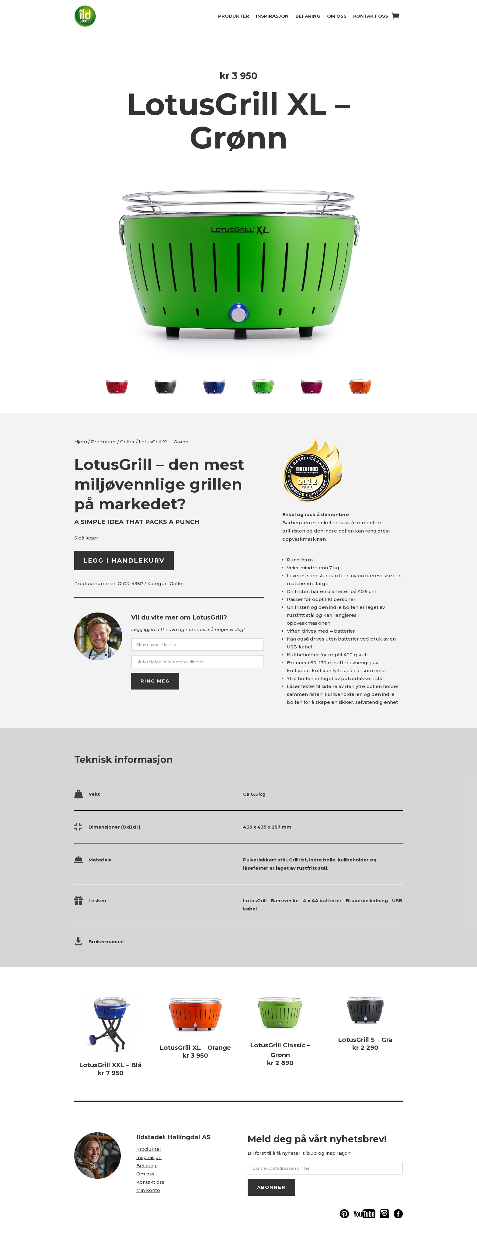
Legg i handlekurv (124, 560)
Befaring (307, 16)
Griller (127, 442)
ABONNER (271, 1187)
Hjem (80, 442)
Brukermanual (106, 941)
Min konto (148, 1190)
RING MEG (155, 681)
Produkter (233, 16)
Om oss (336, 16)
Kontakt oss (370, 16)
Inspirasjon (272, 16)
